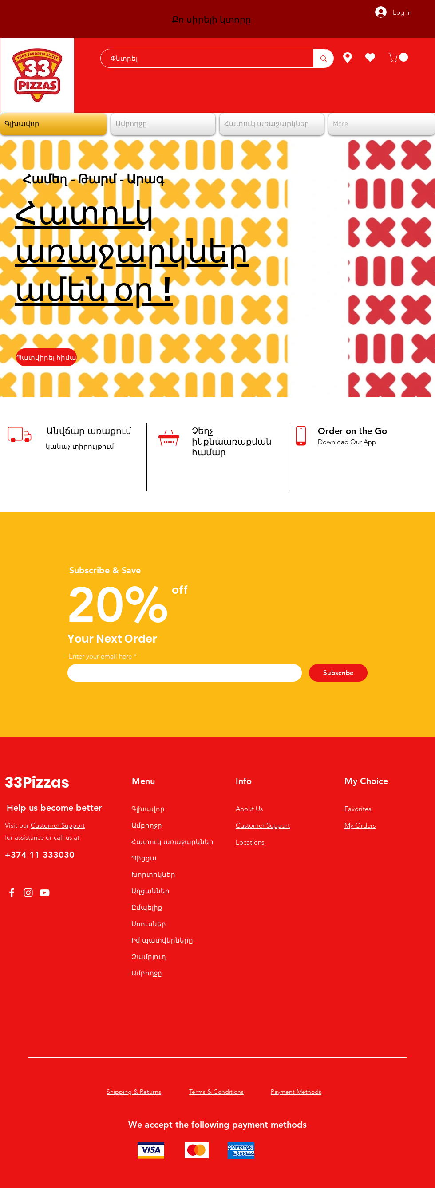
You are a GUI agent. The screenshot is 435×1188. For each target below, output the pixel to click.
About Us (249, 809)
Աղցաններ (150, 891)
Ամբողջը (146, 825)
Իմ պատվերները (162, 940)
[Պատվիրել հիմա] (46, 357)
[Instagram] (28, 893)
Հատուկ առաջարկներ (172, 841)
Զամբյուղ (148, 956)
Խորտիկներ (153, 874)
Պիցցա (144, 858)
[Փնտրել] (203, 58)
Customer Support (58, 825)
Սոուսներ (148, 924)
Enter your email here (100, 656)
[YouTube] (45, 893)
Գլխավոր (148, 809)
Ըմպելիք (146, 907)
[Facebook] (12, 893)
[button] (399, 57)
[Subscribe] (338, 673)
